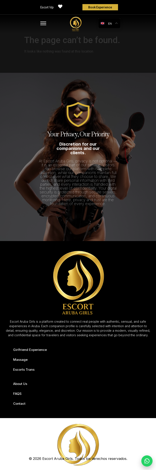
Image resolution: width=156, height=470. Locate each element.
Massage (20, 360)
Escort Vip (47, 7)
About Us (20, 384)
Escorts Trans (24, 369)
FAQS (17, 394)
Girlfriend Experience (30, 350)
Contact (19, 404)
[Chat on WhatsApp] (147, 461)
